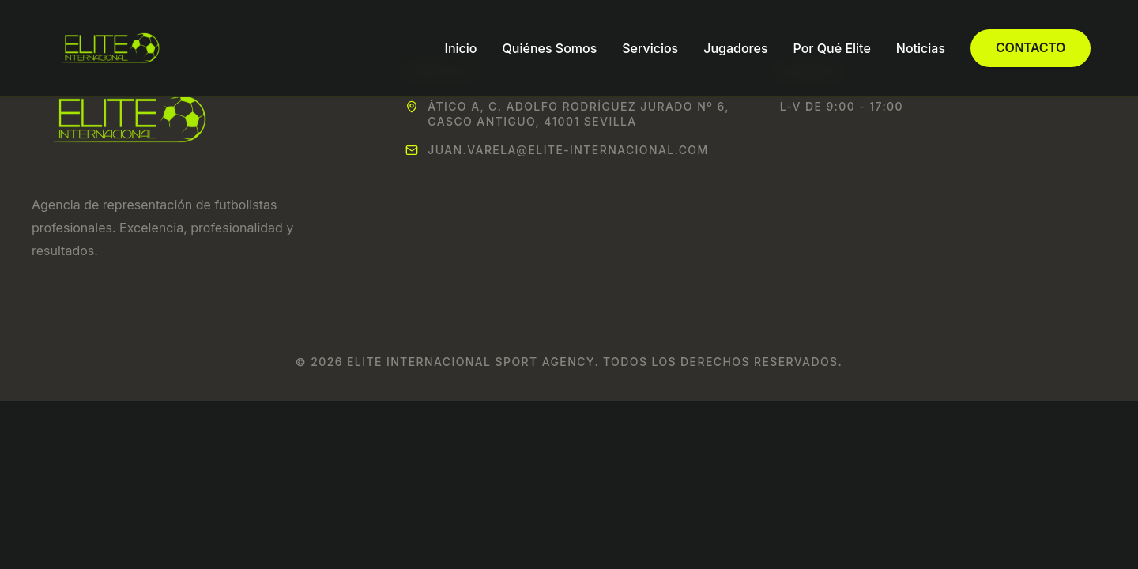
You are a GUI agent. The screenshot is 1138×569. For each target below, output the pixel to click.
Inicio (461, 48)
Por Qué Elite (832, 48)
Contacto (1030, 47)
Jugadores (735, 48)
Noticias (920, 48)
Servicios (650, 48)
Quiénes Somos (550, 48)
